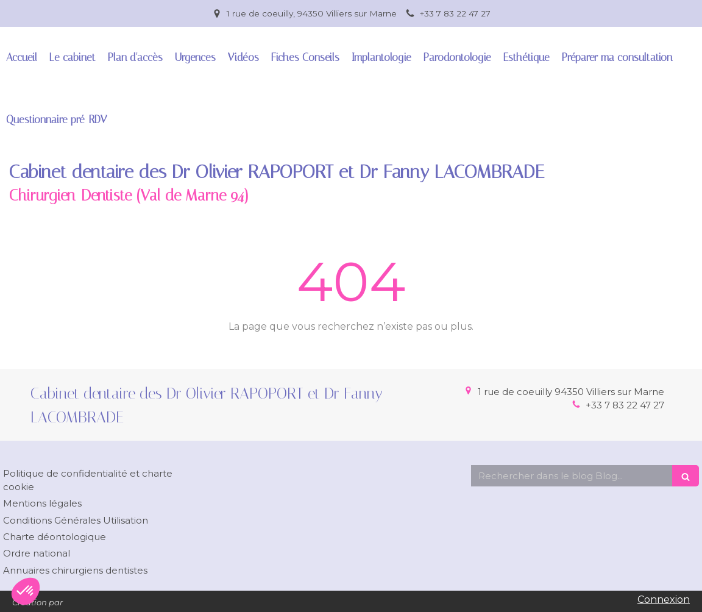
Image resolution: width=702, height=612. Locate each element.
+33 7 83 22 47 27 (625, 405)
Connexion (663, 599)
